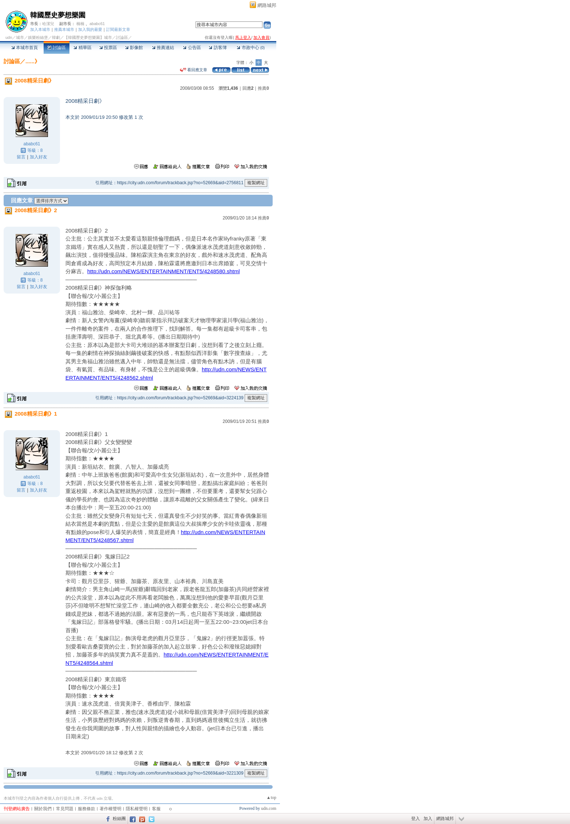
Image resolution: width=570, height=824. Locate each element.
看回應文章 (193, 70)
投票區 (108, 47)
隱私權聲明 (137, 808)
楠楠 (80, 23)
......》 (32, 61)
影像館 (134, 47)
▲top (271, 797)
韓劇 (56, 37)
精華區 (82, 47)
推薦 (263, 88)
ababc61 (97, 23)
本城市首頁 (24, 47)
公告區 (192, 47)
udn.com (268, 808)
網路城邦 (266, 5)
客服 (156, 808)
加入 (428, 818)
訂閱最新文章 (118, 29)
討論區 (56, 47)
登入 (415, 818)
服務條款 (86, 808)
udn (8, 37)
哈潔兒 (48, 23)
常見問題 (64, 808)
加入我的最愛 (90, 29)
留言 (21, 156)
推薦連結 (163, 47)
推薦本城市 (64, 29)
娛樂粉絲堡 (38, 37)
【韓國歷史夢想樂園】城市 (88, 37)
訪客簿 (217, 47)
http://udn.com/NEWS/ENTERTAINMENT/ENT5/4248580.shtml (163, 271)
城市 (20, 37)
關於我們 (43, 808)
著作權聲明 (110, 808)
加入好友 (38, 156)
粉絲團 (119, 818)
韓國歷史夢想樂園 (57, 15)
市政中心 (251, 47)
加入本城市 (40, 29)
